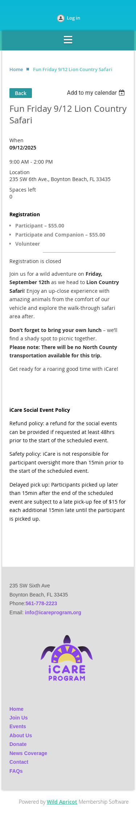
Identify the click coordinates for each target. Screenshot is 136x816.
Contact (18, 762)
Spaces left (22, 189)
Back (20, 93)
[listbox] (97, 92)
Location (19, 172)
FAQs (16, 771)
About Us (20, 735)
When (16, 140)
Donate (17, 744)
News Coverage (28, 753)
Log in (73, 18)
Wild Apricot (62, 801)
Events (17, 726)
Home (16, 69)
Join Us (18, 718)
